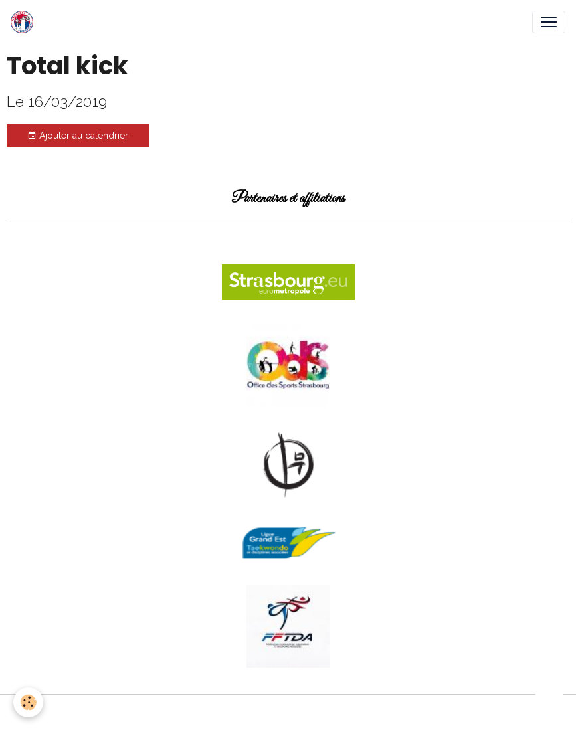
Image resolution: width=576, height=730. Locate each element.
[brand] (25, 22)
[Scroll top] (549, 703)
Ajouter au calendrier (77, 136)
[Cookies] (28, 702)
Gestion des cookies (288, 712)
